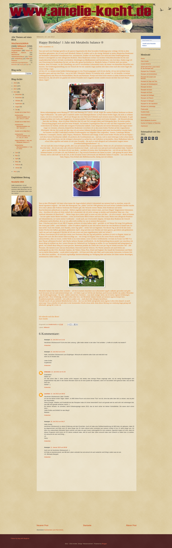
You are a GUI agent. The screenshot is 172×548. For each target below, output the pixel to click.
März (17, 161)
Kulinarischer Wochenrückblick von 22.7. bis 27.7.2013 (22, 116)
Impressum (144, 126)
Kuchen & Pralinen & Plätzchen (150, 123)
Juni (16, 152)
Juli (16, 109)
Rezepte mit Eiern (146, 87)
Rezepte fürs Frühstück (148, 71)
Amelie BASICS (146, 64)
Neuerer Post (42, 525)
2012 (15, 171)
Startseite (87, 525)
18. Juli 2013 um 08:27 (58, 421)
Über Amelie (145, 61)
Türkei (30, 56)
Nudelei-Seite (145, 112)
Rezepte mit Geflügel (147, 95)
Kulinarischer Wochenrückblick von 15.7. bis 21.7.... (22, 126)
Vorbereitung (18, 58)
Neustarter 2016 (17, 182)
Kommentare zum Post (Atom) (53, 530)
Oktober (18, 100)
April (16, 158)
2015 (15, 86)
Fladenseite (144, 109)
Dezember (18, 94)
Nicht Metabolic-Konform (148, 120)
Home (143, 58)
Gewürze (14, 60)
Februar (18, 164)
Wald (27, 58)
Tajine (27, 64)
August (17, 106)
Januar (17, 167)
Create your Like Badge (155, 49)
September (19, 103)
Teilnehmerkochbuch (17, 56)
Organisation (16, 50)
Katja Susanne (145, 40)
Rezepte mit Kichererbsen (149, 74)
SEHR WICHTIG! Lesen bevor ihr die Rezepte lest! (150, 67)
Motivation (14, 64)
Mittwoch (46, 327)
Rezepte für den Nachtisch (149, 103)
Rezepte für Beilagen (147, 101)
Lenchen (47, 394)
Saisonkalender (17, 48)
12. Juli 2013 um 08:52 (58, 394)
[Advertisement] (86, 507)
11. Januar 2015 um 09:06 (59, 447)
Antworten (47, 345)
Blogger (104, 543)
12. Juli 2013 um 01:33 (58, 372)
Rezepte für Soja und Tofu (149, 81)
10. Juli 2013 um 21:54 (58, 352)
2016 (15, 83)
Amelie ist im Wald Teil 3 (22, 112)
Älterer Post (131, 525)
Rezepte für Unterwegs (148, 106)
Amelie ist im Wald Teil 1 (22, 131)
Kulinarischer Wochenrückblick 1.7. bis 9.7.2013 (23, 146)
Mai (16, 155)
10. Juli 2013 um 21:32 (58, 340)
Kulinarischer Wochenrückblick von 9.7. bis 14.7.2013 (22, 135)
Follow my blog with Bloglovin (20, 538)
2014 (15, 89)
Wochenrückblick (19, 43)
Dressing (21, 64)
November (18, 97)
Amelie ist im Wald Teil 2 (22, 121)
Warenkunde (15, 54)
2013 (15, 92)
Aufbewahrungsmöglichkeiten (19, 62)
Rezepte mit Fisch (146, 92)
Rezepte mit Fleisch (147, 98)
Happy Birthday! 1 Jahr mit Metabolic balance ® (23, 141)
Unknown (47, 372)
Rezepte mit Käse (146, 89)
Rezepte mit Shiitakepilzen (149, 84)
